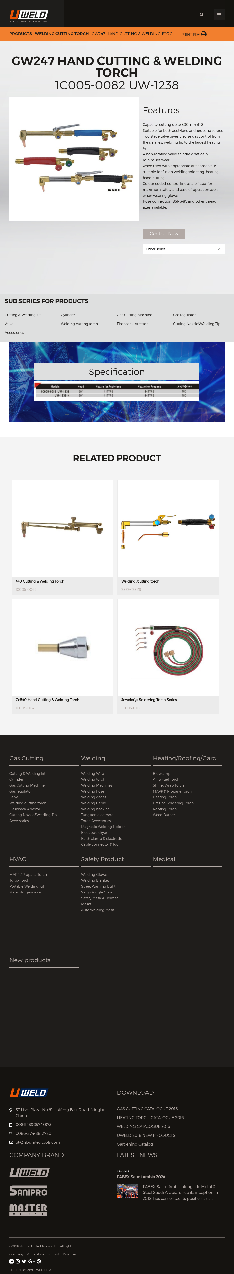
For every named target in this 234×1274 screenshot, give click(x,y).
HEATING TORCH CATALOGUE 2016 (150, 1117)
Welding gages (93, 797)
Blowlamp (161, 773)
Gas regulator (184, 315)
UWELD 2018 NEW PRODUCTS (146, 1135)
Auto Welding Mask (97, 910)
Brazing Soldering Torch (173, 803)
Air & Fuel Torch (166, 779)
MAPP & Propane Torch (172, 791)
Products (20, 34)
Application (35, 1254)
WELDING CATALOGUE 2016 (143, 1126)
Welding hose (92, 791)
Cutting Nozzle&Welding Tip (196, 324)
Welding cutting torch (62, 34)
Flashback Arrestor (132, 324)
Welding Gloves (94, 874)
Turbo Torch (19, 880)
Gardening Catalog (135, 1144)
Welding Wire (92, 773)
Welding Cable (93, 803)
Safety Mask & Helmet (99, 898)
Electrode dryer (94, 832)
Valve (9, 324)
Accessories (14, 333)
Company (16, 1254)
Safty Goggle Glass (96, 892)
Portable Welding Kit (26, 886)
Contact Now (164, 233)
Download (70, 1254)
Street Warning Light (98, 886)
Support (53, 1254)
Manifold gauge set (25, 892)
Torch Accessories (96, 821)
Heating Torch (165, 797)
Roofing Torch (165, 809)
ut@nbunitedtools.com (38, 1142)
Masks (86, 904)
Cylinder (68, 315)
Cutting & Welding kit (23, 315)
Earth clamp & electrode (101, 838)
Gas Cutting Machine (134, 315)
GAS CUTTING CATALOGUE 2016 (147, 1109)
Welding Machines (96, 785)
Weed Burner (164, 815)
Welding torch (93, 779)
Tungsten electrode (97, 815)
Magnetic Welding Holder (103, 827)
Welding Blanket (95, 880)
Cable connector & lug (100, 844)
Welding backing (95, 809)
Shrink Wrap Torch (168, 785)
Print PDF (194, 35)
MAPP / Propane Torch (28, 874)
